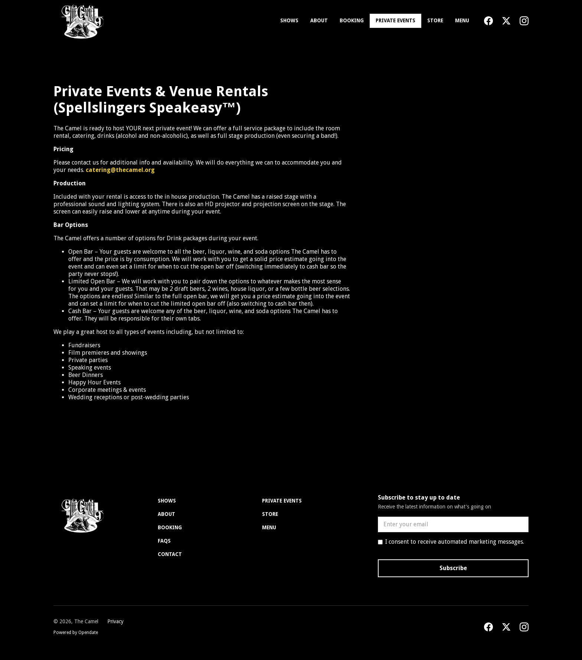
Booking (352, 20)
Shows (289, 20)
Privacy (115, 621)
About (319, 20)
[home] (81, 21)
